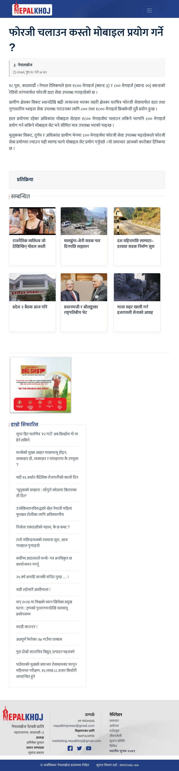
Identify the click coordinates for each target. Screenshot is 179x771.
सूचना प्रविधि (117, 741)
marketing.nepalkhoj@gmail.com (76, 741)
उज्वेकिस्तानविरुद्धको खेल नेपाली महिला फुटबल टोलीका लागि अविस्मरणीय (44, 511)
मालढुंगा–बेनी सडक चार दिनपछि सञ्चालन (82, 243)
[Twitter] (80, 748)
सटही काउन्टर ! (26, 626)
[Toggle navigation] (149, 10)
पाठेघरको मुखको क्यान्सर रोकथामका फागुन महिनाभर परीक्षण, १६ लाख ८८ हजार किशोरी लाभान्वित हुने (46, 670)
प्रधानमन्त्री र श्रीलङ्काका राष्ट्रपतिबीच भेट (81, 310)
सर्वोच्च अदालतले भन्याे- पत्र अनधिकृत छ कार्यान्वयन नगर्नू (44, 561)
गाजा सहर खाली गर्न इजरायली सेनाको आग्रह (135, 310)
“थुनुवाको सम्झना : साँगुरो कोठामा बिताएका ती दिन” (46, 493)
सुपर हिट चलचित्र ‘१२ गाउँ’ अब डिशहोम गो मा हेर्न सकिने (47, 437)
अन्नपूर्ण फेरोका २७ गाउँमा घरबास (39, 639)
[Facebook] (71, 748)
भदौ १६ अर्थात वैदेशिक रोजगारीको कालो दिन (47, 477)
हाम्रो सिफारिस (24, 425)
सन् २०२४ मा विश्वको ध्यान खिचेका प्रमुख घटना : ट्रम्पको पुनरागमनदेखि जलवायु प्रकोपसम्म (44, 608)
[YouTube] (89, 748)
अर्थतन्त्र (114, 726)
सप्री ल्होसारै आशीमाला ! (33, 589)
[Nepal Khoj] (32, 10)
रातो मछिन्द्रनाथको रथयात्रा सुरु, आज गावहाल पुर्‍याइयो (42, 542)
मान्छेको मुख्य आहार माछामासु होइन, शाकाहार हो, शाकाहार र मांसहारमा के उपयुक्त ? (47, 458)
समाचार (114, 721)
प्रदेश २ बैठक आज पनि (30, 307)
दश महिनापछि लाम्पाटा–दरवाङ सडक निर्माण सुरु (136, 243)
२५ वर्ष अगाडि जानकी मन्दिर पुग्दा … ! (42, 577)
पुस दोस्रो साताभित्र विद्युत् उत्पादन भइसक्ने (45, 651)
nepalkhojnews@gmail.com (74, 726)
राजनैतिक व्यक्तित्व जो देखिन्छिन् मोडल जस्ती (29, 243)
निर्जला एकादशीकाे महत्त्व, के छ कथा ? (43, 527)
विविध (113, 746)
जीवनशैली (115, 736)
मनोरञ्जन (114, 731)
